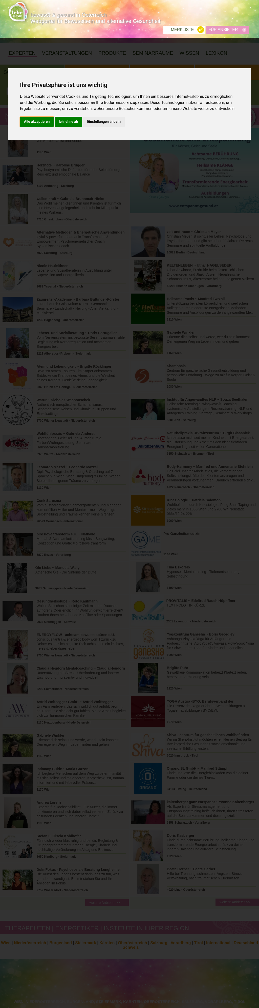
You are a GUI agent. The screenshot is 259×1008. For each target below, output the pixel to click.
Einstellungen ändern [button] (104, 83)
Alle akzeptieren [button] (37, 83)
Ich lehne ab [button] (68, 83)
